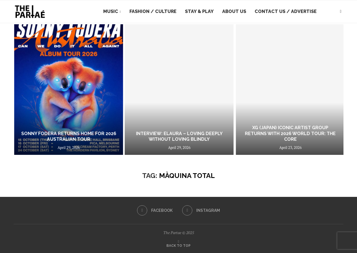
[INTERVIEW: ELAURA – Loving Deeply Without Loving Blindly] (285, 89)
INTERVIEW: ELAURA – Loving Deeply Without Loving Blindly (285, 136)
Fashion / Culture (153, 11)
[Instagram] (201, 210)
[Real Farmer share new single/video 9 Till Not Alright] (58, 89)
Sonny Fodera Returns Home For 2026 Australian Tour (172, 136)
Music (110, 11)
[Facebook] (155, 210)
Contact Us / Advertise (286, 11)
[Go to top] (178, 245)
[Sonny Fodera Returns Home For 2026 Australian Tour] (172, 89)
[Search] (340, 11)
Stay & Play (199, 11)
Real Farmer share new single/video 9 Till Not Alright (58, 136)
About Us (234, 11)
